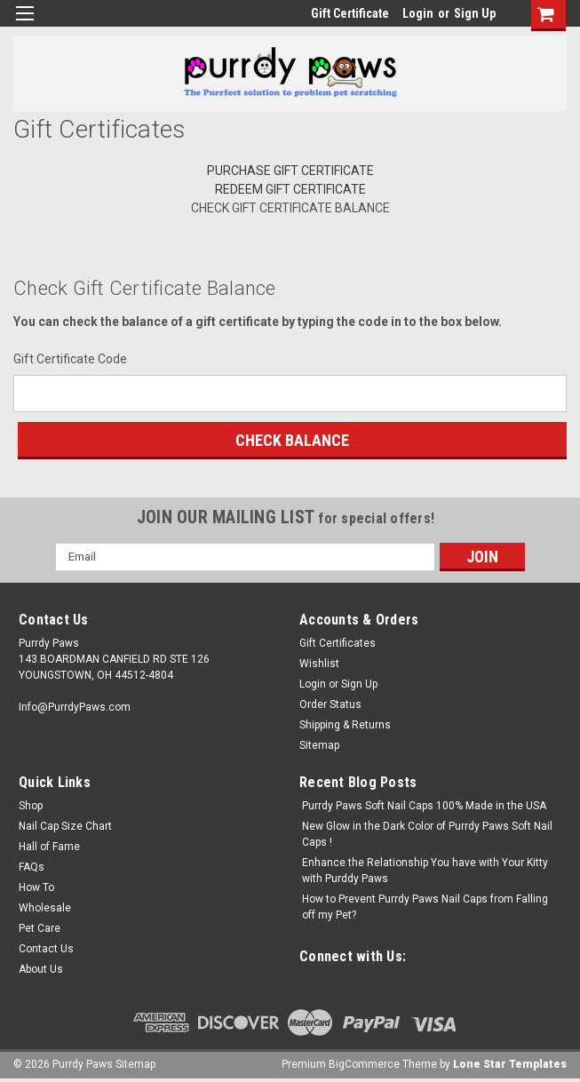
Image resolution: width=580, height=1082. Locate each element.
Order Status (330, 704)
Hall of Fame (49, 846)
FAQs (31, 867)
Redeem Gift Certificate (290, 189)
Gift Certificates (337, 643)
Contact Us (46, 949)
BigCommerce (364, 1064)
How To (36, 887)
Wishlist (319, 663)
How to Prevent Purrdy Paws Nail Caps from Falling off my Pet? (425, 907)
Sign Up (475, 13)
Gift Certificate (350, 13)
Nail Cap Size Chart (65, 826)
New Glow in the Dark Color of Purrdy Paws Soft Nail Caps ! (427, 834)
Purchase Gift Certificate (290, 170)
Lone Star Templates (510, 1064)
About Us (41, 969)
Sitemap (319, 745)
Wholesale (45, 908)
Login (417, 13)
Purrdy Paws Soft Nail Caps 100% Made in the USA (424, 806)
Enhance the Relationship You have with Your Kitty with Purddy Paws (425, 870)
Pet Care (39, 928)
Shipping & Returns (345, 725)
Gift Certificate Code (70, 359)
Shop (31, 806)
